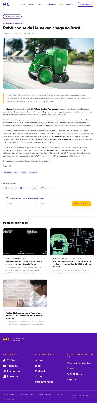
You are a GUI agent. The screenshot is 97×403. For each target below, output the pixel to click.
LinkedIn (10, 376)
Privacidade (59, 394)
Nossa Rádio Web (26, 394)
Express (72, 379)
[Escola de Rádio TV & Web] (7, 339)
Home (23, 4)
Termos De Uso (8, 399)
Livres (71, 368)
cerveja (23, 172)
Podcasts (69, 4)
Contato (40, 376)
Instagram (11, 371)
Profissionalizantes (79, 363)
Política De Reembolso (43, 394)
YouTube (10, 365)
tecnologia (33, 172)
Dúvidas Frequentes (10, 394)
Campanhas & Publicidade (13, 23)
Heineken (7, 172)
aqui (62, 150)
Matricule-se (85, 4)
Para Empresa (50, 4)
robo (15, 172)
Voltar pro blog (12, 16)
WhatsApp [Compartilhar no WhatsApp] (10, 188)
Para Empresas (44, 381)
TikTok (9, 360)
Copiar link (47, 188)
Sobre (31, 4)
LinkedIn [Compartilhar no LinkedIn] (24, 188)
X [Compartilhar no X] (35, 188)
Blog (61, 4)
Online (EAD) (75, 373)
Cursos (39, 4)
